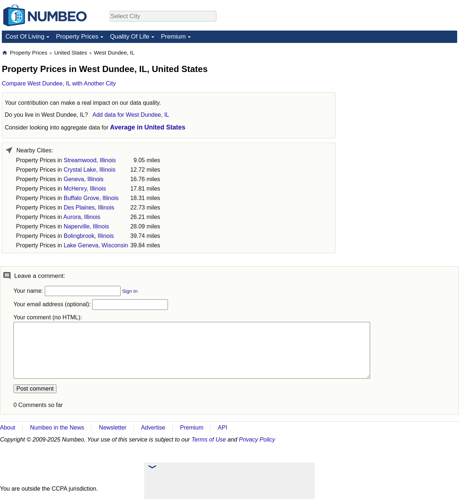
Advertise (153, 427)
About (7, 427)
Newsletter (113, 427)
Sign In (129, 291)
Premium (173, 36)
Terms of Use (209, 439)
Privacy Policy (257, 439)
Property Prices (77, 36)
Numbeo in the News (57, 427)
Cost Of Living (24, 36)
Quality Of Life (129, 36)
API (222, 427)
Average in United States (147, 127)
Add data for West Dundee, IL (131, 115)
